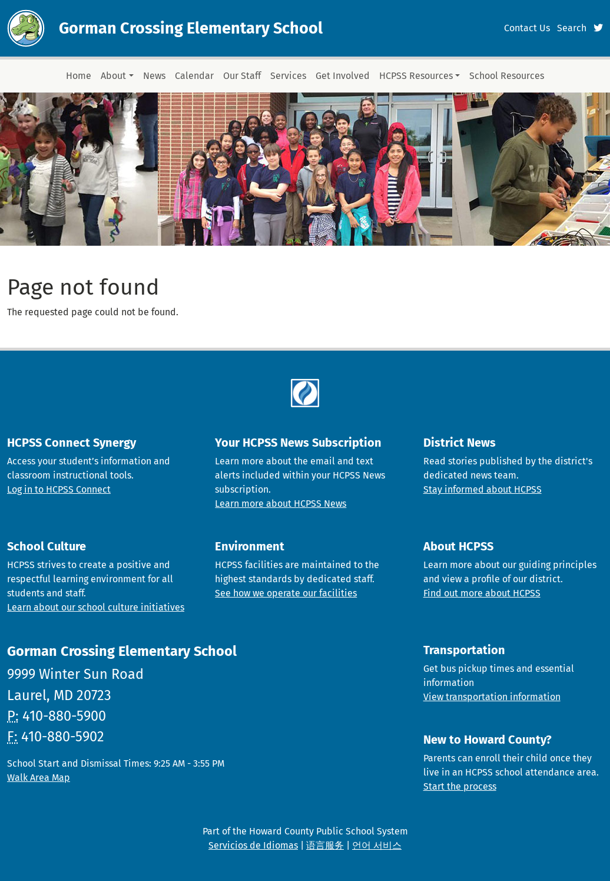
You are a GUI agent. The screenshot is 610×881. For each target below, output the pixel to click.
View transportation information (492, 696)
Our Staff (242, 75)
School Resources (506, 75)
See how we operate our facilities (286, 593)
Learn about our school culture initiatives (95, 607)
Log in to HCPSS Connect (59, 489)
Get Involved (343, 75)
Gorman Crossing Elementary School (191, 28)
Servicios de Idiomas (253, 845)
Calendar (194, 75)
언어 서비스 (377, 845)
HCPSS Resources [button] (416, 75)
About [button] (113, 75)
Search (571, 28)
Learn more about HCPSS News (280, 503)
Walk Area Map (38, 777)
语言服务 (325, 845)
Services (288, 75)
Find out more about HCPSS (482, 593)
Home (78, 75)
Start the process (459, 786)
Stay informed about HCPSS (482, 489)
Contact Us (527, 28)
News (154, 75)
